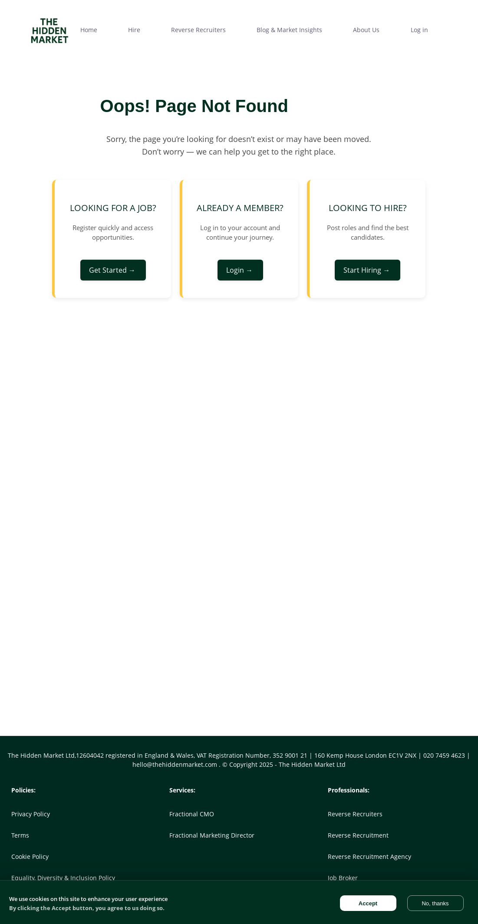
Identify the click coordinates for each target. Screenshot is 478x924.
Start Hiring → (367, 270)
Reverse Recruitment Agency (369, 856)
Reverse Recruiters (355, 814)
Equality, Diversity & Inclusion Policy (63, 878)
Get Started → (113, 270)
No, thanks (435, 903)
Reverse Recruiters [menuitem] (198, 30)
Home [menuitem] (88, 30)
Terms (20, 835)
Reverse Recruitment (358, 835)
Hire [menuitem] (134, 30)
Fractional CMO (191, 814)
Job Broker (343, 878)
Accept (368, 903)
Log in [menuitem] (419, 30)
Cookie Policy (30, 856)
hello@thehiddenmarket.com (175, 764)
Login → (240, 270)
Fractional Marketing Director (211, 835)
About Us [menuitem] (366, 30)
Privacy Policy (30, 814)
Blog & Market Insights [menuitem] (289, 30)
